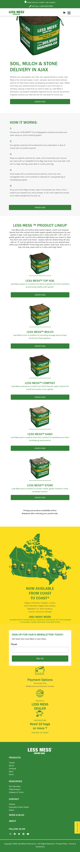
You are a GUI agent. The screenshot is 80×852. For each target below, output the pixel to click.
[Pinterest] (22, 833)
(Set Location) (50, 2)
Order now (40, 101)
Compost (12, 768)
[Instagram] (9, 833)
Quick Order (77, 827)
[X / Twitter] (18, 833)
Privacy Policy (61, 843)
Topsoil (12, 762)
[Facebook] (13, 833)
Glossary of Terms (16, 792)
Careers (12, 804)
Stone (11, 774)
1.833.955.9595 (46, 6)
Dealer (11, 810)
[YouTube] (26, 833)
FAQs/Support (15, 789)
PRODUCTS (15, 757)
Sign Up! (40, 658)
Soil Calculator (15, 786)
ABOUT (12, 820)
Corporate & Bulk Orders (19, 807)
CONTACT (14, 799)
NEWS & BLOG (16, 814)
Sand (11, 771)
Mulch (11, 765)
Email (14, 644)
